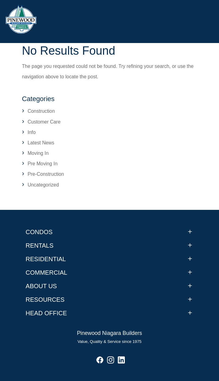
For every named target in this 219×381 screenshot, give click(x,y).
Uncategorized (43, 184)
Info (32, 132)
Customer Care (44, 121)
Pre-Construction (46, 174)
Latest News (41, 142)
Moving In (38, 153)
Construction (41, 111)
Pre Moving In (43, 163)
